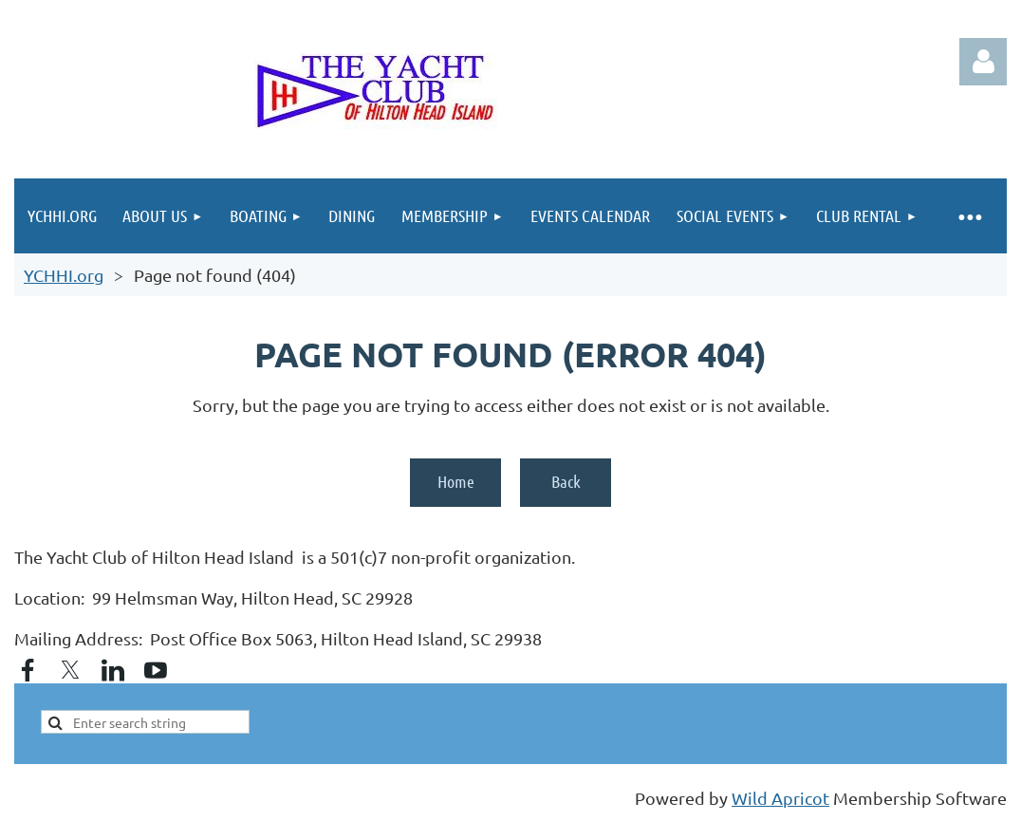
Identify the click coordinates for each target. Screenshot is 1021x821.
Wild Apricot (780, 798)
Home (455, 481)
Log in (983, 61)
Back (566, 481)
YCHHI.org (63, 275)
